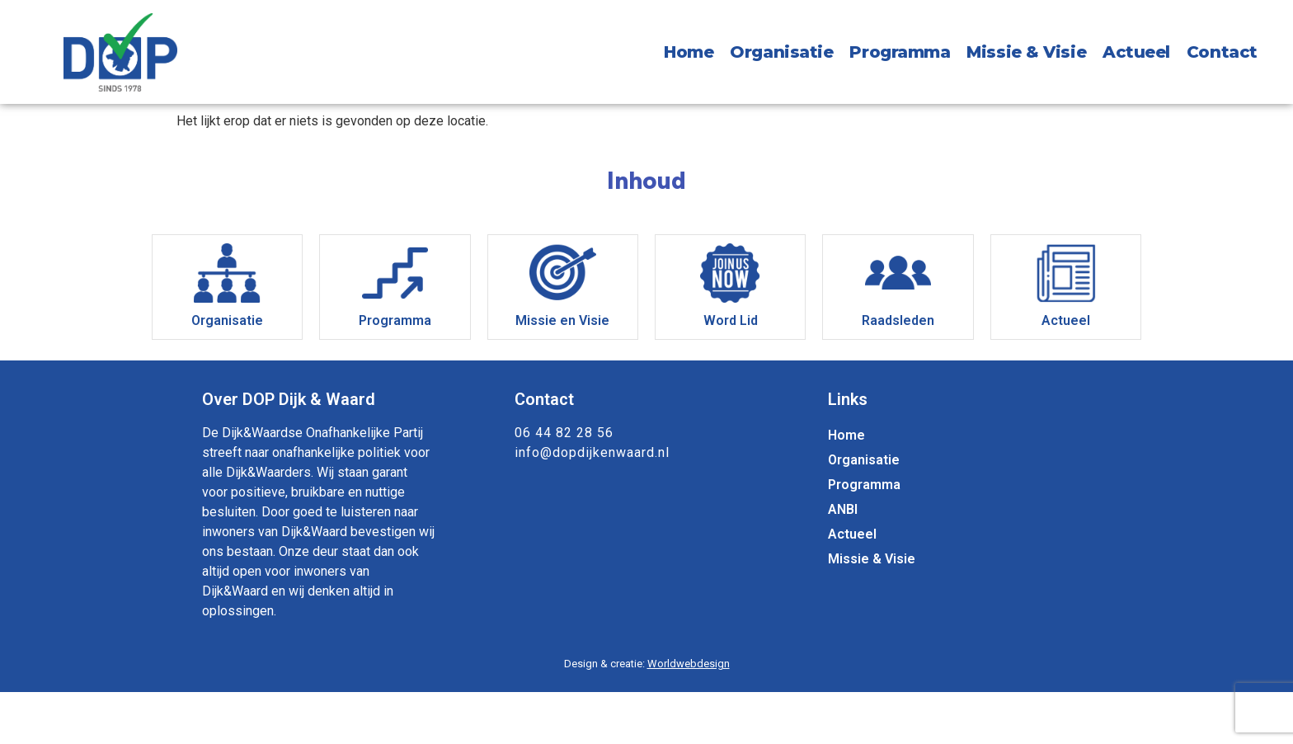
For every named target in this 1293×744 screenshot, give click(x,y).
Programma (899, 52)
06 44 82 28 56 (564, 484)
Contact (1222, 52)
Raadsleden (898, 372)
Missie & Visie (1026, 52)
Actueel (1136, 52)
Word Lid (730, 372)
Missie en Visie (562, 372)
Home (688, 52)
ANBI (843, 561)
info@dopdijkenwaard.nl (592, 504)
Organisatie (781, 52)
